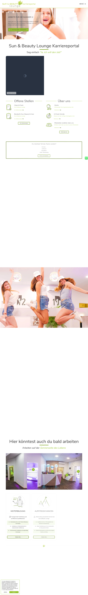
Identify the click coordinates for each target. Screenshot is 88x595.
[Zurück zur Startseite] (19, 4)
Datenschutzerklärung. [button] (9, 589)
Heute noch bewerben (44, 155)
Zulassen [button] (14, 592)
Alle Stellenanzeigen (24, 123)
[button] (82, 4)
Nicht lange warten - (18, 30)
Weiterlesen (56, 118)
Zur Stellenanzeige (18, 118)
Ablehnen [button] (5, 592)
